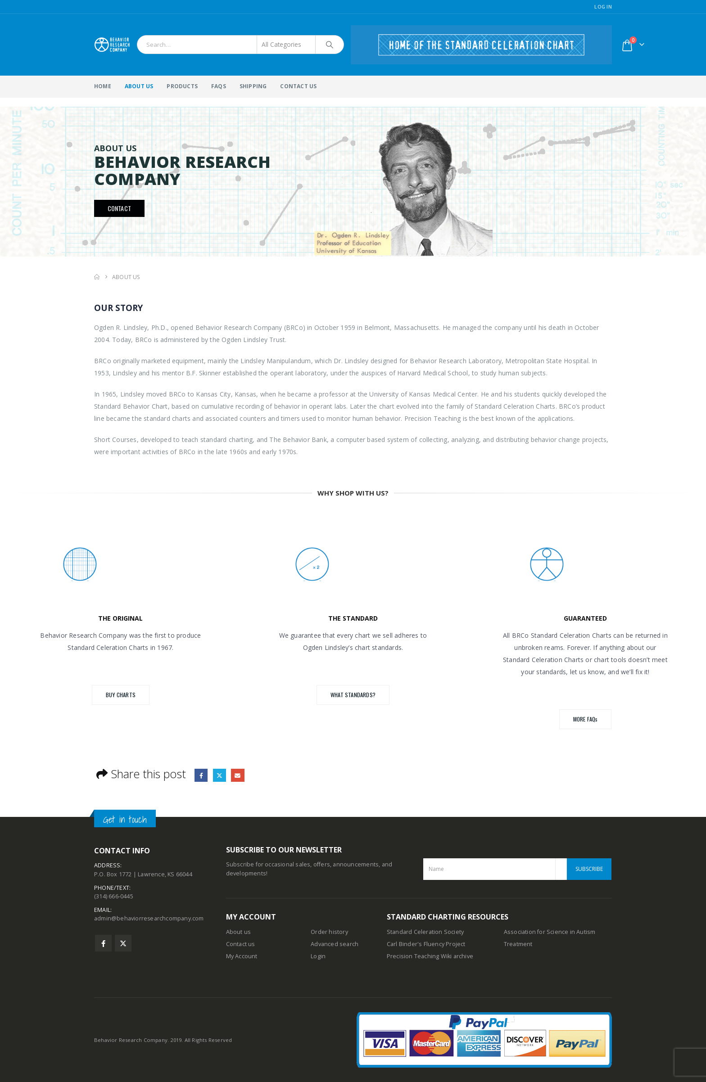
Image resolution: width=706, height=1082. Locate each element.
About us (238, 932)
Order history (329, 932)
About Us (139, 86)
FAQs (218, 86)
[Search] (330, 45)
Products (182, 86)
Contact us (240, 944)
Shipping (253, 86)
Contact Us (298, 86)
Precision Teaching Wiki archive (430, 956)
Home (102, 86)
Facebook (201, 775)
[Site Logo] (112, 44)
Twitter (219, 775)
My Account (242, 956)
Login (318, 956)
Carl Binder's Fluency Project (426, 944)
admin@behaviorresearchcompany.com (149, 919)
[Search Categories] (286, 45)
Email (237, 775)
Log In (603, 6)
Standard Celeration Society (425, 932)
